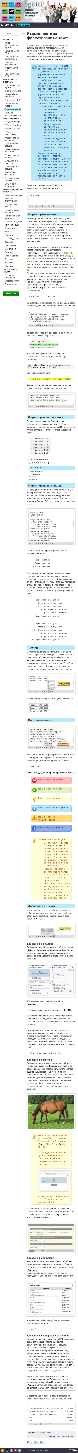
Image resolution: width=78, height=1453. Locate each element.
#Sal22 (32, 1329)
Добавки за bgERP (13, 221)
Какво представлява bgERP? (11, 45)
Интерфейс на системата (11, 95)
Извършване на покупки (12, 156)
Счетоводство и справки (12, 179)
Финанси (9, 242)
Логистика (9, 259)
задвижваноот (73, 1449)
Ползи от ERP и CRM (12, 52)
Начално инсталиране (11, 199)
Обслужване (10, 245)
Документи (10, 228)
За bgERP (5, 25)
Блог (13, 25)
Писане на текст (12, 109)
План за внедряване (10, 63)
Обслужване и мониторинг (11, 185)
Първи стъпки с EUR (12, 75)
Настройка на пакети (11, 205)
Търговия (9, 252)
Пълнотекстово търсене (12, 104)
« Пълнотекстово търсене (40, 1433)
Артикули (9, 235)
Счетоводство (11, 238)
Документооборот (13, 122)
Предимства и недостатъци (11, 58)
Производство (11, 256)
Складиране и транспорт (11, 162)
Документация (23, 25)
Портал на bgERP (13, 100)
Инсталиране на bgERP (12, 86)
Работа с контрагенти (10, 133)
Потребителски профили (12, 211)
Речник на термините (10, 276)
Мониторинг (10, 249)
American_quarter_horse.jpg (47, 1053)
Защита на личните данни (39, 1450)
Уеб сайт (9, 263)
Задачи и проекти (13, 129)
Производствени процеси (12, 167)
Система (9, 266)
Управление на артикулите (12, 139)
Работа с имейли (13, 125)
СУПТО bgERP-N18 (12, 69)
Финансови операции (10, 173)
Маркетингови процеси (11, 144)
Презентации (11, 284)
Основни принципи (13, 195)
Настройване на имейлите (12, 217)
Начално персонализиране (13, 114)
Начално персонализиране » (61, 1436)
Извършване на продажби (12, 150)
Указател (9, 232)
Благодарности (12, 281)
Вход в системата (13, 91)
